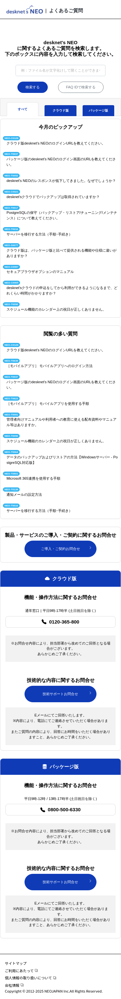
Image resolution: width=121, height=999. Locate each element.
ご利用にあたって (21, 970)
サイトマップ (16, 963)
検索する (32, 87)
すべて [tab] (22, 109)
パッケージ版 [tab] (98, 110)
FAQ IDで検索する (81, 87)
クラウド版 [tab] (61, 110)
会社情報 (14, 985)
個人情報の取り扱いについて (30, 977)
